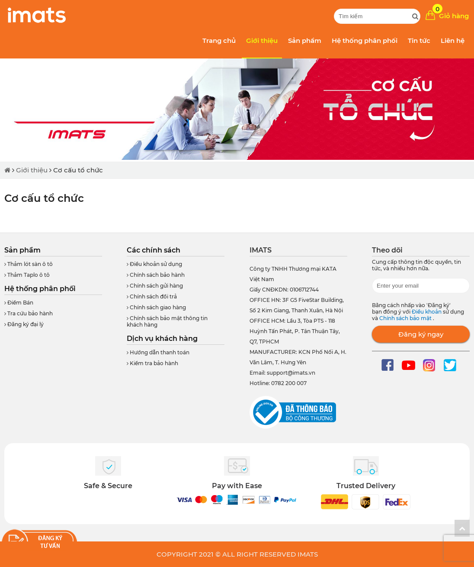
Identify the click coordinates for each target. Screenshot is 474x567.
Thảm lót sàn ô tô (28, 264)
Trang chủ (219, 40)
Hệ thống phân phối (364, 40)
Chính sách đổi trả (152, 296)
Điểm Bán (18, 302)
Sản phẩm (304, 40)
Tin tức (419, 40)
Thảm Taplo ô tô (27, 275)
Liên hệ (452, 40)
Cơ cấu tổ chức (78, 170)
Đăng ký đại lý (24, 324)
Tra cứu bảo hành (28, 313)
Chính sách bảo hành (156, 275)
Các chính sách (153, 250)
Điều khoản (427, 311)
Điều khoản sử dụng (154, 264)
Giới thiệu (262, 40)
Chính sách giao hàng (156, 307)
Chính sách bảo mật (406, 318)
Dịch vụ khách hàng (162, 338)
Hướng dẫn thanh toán (158, 352)
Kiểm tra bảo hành (152, 363)
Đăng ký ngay (420, 334)
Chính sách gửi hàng (155, 285)
